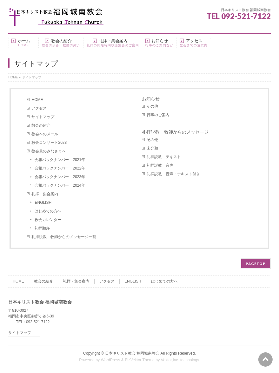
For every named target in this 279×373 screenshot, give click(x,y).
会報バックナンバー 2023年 (60, 177)
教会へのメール (44, 134)
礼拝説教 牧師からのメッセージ (175, 132)
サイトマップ (42, 117)
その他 (152, 106)
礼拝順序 (42, 228)
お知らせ (151, 98)
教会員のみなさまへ (48, 151)
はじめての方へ (48, 211)
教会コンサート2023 (49, 142)
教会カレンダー (48, 219)
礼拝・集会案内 (44, 194)
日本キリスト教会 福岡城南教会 (132, 353)
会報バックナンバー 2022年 (60, 168)
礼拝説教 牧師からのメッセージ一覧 (63, 237)
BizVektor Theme (140, 360)
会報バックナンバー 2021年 (60, 159)
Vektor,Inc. (170, 360)
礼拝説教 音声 (160, 165)
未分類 (152, 148)
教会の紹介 (40, 125)
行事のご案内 (158, 115)
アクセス (39, 108)
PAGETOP (256, 264)
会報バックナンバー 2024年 (60, 185)
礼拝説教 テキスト (164, 157)
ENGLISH (43, 202)
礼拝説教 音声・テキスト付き (173, 174)
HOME (37, 99)
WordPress (110, 360)
